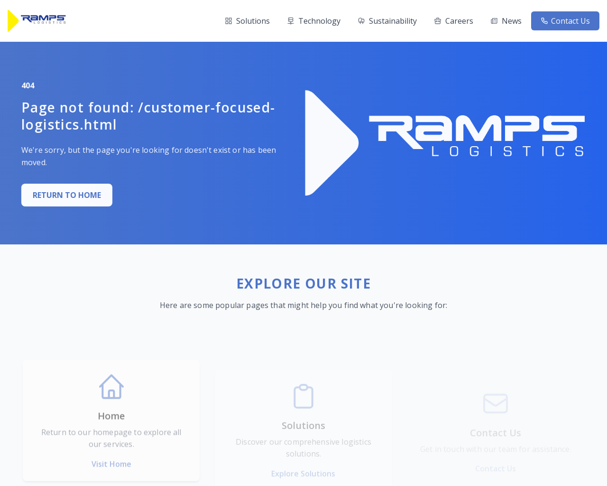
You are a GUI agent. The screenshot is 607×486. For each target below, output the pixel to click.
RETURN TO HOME (56, 195)
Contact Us (565, 21)
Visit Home (111, 480)
